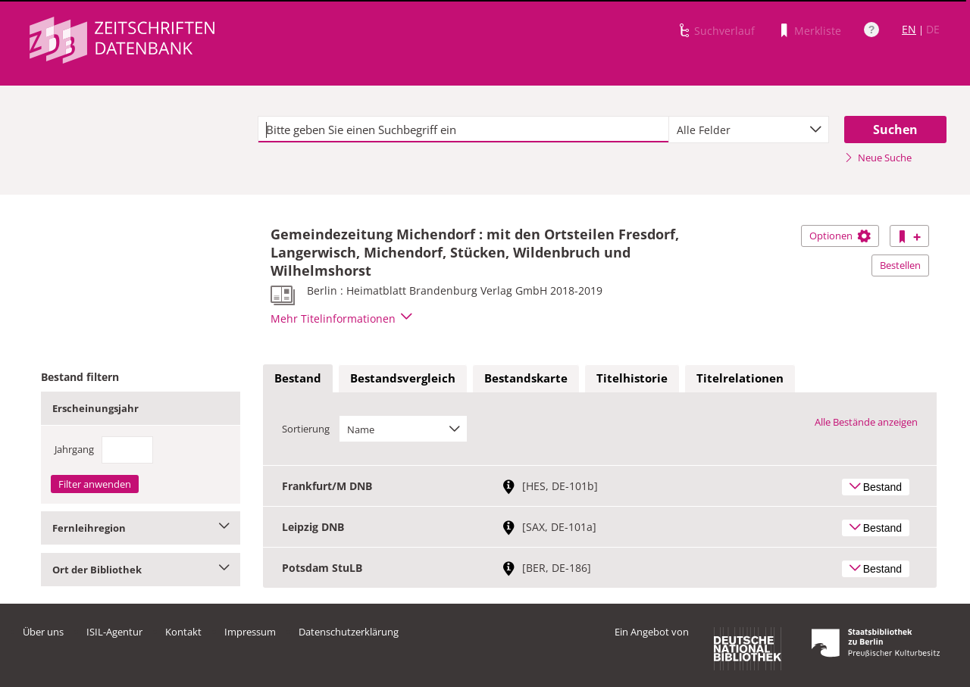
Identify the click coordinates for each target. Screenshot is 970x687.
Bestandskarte (526, 378)
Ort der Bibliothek (140, 569)
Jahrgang (74, 449)
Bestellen (900, 265)
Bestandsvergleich (402, 378)
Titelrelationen (740, 378)
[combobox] (748, 129)
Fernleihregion (140, 528)
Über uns (43, 632)
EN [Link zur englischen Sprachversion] (909, 29)
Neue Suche (878, 157)
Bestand (297, 378)
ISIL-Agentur (114, 632)
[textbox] (463, 129)
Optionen (840, 235)
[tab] (298, 378)
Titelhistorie (632, 378)
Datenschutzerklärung (349, 632)
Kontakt (183, 632)
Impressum (250, 632)
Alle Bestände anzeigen (866, 422)
